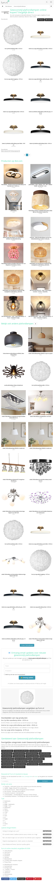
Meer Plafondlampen (27, 645)
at (4, 825)
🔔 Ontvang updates (27, 678)
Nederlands (7, 801)
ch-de (5, 812)
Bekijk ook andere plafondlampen (19, 323)
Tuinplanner (7, 871)
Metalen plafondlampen (19, 764)
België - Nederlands (9, 804)
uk (5, 822)
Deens (6, 823)
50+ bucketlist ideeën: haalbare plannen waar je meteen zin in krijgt (27, 834)
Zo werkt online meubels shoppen (13, 860)
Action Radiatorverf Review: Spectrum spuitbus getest (27, 844)
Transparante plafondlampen (21, 751)
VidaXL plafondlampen (7, 751)
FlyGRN (6, 788)
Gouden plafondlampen (19, 756)
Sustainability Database (10, 796)
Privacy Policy (7, 862)
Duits (5, 815)
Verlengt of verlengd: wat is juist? (27, 831)
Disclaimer (7, 855)
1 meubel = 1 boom (9, 869)
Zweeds (6, 811)
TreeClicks (7, 786)
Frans (5, 802)
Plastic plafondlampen (7, 764)
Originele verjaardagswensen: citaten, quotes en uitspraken (27, 841)
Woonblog (7, 854)
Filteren (41, 19)
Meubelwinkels (8, 859)
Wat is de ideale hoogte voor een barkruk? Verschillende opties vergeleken (27, 837)
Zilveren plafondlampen (21, 761)
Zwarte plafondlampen (19, 753)
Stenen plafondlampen (32, 764)
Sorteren (49, 19)
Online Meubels (8, 851)
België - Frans (7, 806)
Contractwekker (8, 794)
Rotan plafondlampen (20, 767)
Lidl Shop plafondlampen (32, 756)
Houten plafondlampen (35, 751)
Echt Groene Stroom (9, 790)
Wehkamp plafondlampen (8, 761)
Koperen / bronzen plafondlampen (23, 759)
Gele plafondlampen (6, 756)
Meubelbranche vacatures (11, 864)
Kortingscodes (8, 868)
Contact (6, 876)
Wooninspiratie (8, 874)
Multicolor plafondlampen (46, 764)
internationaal (19, 793)
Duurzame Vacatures (9, 793)
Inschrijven (45, 781)
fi (4, 820)
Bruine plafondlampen (45, 756)
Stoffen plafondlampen (44, 753)
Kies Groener (7, 791)
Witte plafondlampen (7, 753)
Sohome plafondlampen (7, 759)
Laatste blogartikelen (8, 828)
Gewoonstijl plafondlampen (35, 761)
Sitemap (6, 857)
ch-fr (5, 814)
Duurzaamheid (8, 866)
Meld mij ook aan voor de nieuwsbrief (14, 674)
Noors (6, 809)
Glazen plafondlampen (7, 767)
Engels (6, 819)
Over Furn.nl (7, 852)
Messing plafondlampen (31, 753)
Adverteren (7, 872)
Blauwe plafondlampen (38, 759)
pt (5, 817)
